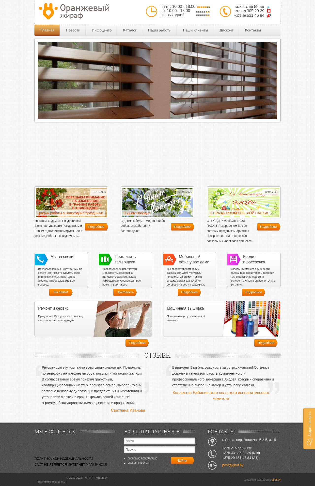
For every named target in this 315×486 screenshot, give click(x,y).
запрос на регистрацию (142, 457)
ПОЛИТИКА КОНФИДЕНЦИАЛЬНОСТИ (63, 458)
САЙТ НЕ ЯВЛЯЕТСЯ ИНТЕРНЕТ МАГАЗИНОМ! (70, 464)
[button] (309, 428)
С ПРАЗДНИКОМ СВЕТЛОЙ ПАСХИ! (239, 213)
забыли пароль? (138, 462)
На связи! (61, 292)
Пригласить (125, 292)
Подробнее (96, 226)
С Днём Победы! (137, 213)
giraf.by (276, 479)
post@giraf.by (233, 465)
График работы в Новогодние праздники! (70, 213)
